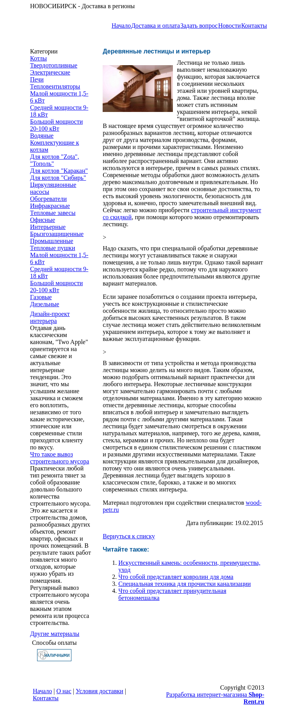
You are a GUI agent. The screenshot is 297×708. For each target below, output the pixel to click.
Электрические (50, 72)
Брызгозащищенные (57, 234)
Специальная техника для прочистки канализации (184, 583)
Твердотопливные (53, 65)
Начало (121, 25)
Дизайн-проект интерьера (50, 317)
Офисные (42, 219)
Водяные (41, 135)
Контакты (254, 25)
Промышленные (51, 241)
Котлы (38, 58)
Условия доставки (99, 691)
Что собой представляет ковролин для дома (175, 576)
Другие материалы (54, 633)
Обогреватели (48, 198)
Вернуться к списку (129, 536)
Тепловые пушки (52, 248)
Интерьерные (48, 227)
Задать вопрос (199, 25)
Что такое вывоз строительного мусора (59, 458)
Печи (37, 79)
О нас (64, 691)
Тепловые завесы (52, 212)
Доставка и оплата (155, 25)
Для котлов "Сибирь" (58, 177)
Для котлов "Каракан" (59, 170)
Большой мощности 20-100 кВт (56, 125)
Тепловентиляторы (55, 86)
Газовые (41, 297)
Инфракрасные (50, 205)
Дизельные (44, 304)
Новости (229, 25)
